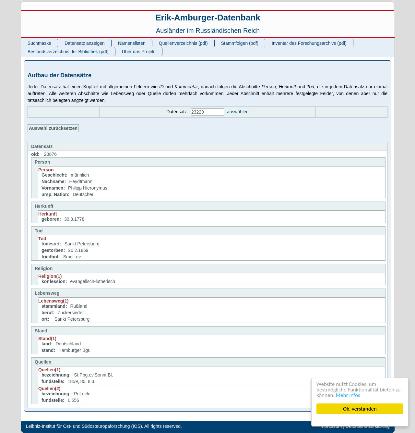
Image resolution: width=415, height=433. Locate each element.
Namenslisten (132, 43)
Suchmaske (39, 43)
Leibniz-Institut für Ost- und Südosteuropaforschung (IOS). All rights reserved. (104, 426)
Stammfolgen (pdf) (239, 43)
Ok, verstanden (360, 408)
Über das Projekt (139, 51)
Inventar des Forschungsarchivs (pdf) (309, 43)
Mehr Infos (348, 395)
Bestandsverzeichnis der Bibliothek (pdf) (68, 51)
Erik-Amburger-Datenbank (207, 17)
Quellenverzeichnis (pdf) (183, 43)
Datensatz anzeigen (85, 43)
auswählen (238, 111)
